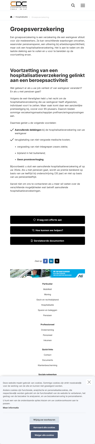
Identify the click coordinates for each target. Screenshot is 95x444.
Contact (47, 355)
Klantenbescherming (47, 365)
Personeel (47, 335)
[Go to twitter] (57, 261)
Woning (47, 294)
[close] (89, 382)
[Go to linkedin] (52, 261)
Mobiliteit (47, 289)
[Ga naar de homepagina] (20, 5)
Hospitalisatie (47, 305)
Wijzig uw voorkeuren (44, 419)
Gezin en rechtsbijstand (47, 299)
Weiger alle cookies (44, 435)
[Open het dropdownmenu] (82, 5)
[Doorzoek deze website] (73, 5)
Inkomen (48, 340)
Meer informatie (11, 407)
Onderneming (47, 330)
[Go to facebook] (46, 261)
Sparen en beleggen (47, 310)
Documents (47, 360)
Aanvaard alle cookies (44, 427)
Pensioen (47, 315)
